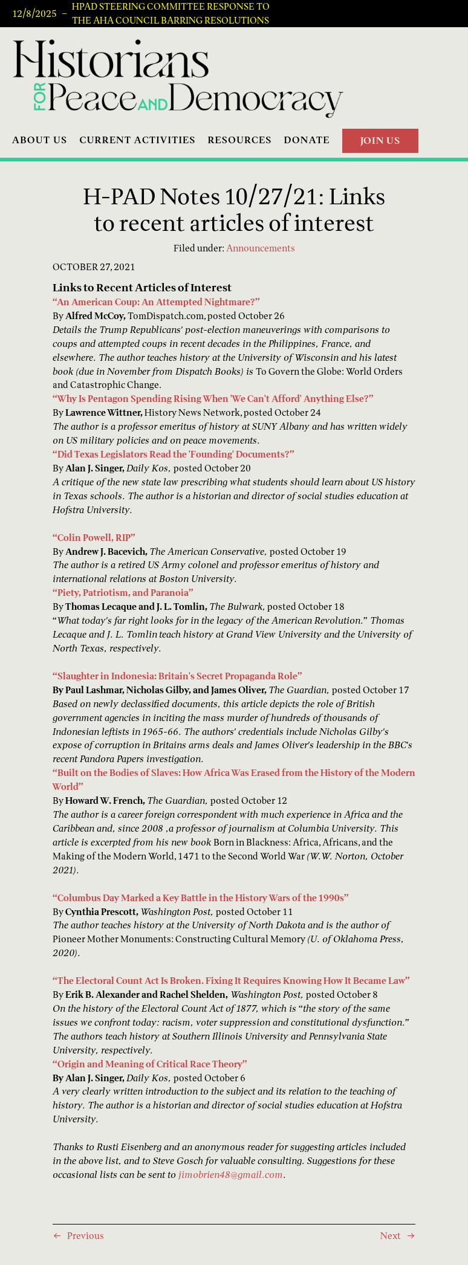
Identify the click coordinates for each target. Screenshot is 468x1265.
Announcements (260, 248)
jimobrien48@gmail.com (230, 1174)
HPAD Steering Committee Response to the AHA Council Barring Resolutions (171, 13)
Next (390, 1235)
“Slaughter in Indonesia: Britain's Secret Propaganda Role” (177, 676)
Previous (85, 1235)
